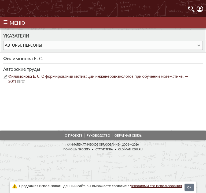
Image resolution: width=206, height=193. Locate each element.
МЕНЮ (17, 23)
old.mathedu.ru (130, 149)
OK (189, 187)
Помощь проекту (77, 149)
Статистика (104, 149)
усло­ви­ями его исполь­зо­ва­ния (156, 185)
